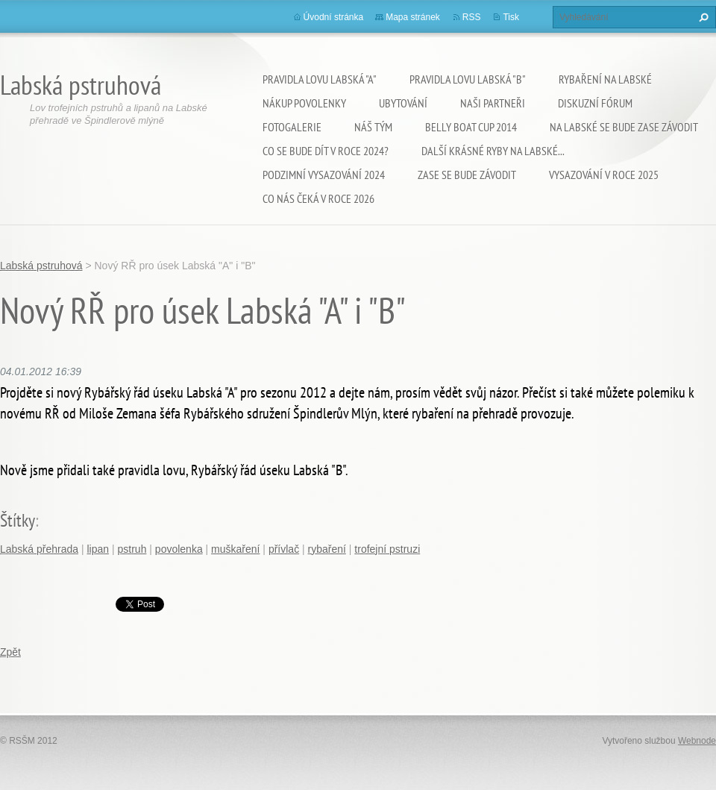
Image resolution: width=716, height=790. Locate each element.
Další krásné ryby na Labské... (493, 150)
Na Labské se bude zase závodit (624, 126)
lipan (98, 549)
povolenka (179, 549)
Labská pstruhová (41, 266)
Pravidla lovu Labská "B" (467, 79)
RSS (471, 17)
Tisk (511, 17)
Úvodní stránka (334, 17)
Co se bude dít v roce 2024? (326, 150)
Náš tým (373, 126)
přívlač (283, 549)
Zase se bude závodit (467, 174)
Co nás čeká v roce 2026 (318, 198)
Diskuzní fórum (595, 102)
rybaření (327, 549)
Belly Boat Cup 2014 (471, 126)
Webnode (697, 741)
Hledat (702, 17)
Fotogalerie (292, 126)
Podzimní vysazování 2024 (324, 174)
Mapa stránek (413, 17)
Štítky (17, 520)
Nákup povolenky (304, 102)
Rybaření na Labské (605, 79)
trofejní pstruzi (387, 549)
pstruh (132, 549)
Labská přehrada (39, 549)
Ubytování (403, 102)
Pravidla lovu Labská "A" (320, 79)
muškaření (235, 549)
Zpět (10, 652)
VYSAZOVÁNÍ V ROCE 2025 (604, 174)
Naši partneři (492, 102)
